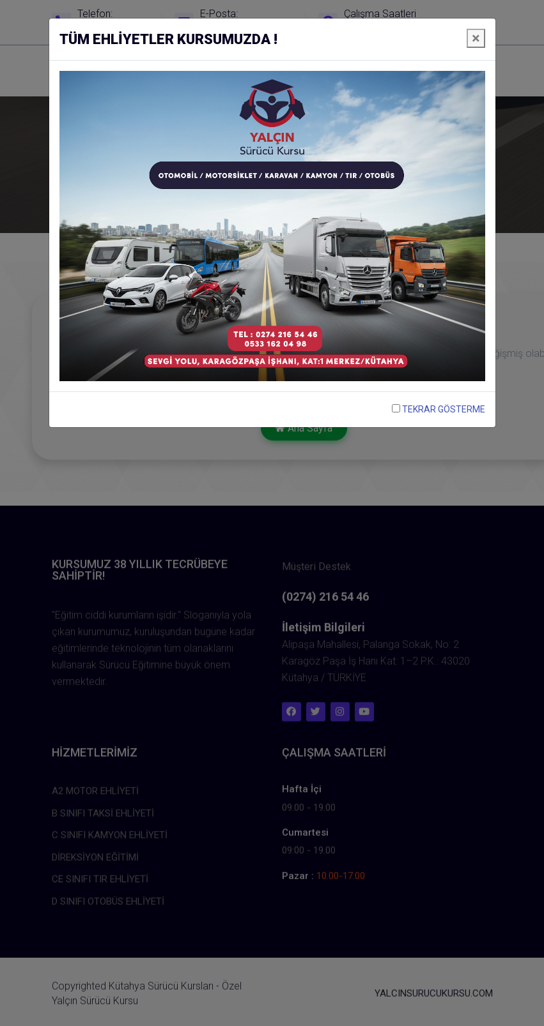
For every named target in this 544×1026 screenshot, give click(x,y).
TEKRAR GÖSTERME (438, 409)
